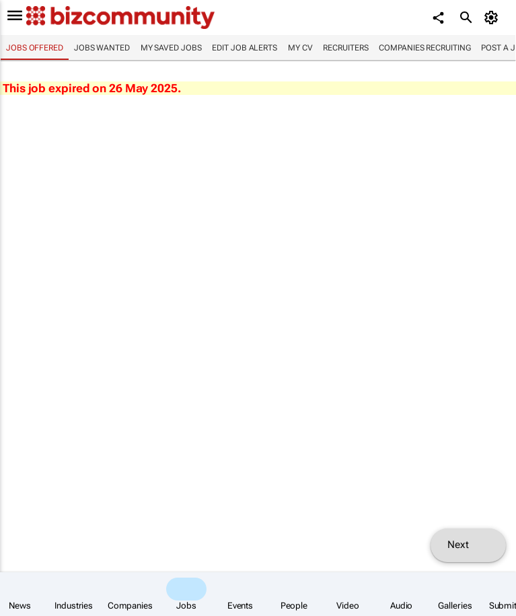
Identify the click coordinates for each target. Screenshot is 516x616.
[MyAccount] (492, 17)
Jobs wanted (102, 48)
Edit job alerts (244, 48)
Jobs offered (34, 48)
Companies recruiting (424, 48)
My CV (300, 48)
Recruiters (345, 48)
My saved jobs (171, 48)
